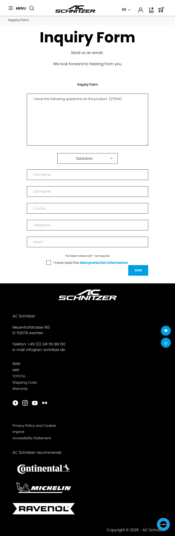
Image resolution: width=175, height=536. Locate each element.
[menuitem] (17, 10)
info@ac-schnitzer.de (45, 349)
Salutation (84, 158)
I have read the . (91, 262)
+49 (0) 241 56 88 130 (46, 344)
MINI (15, 370)
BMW (16, 363)
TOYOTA (18, 376)
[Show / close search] (31, 8)
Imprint (18, 432)
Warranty (20, 388)
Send (138, 270)
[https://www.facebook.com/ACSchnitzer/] (15, 403)
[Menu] (17, 8)
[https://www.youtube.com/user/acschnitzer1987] (35, 403)
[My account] (140, 10)
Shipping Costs (24, 382)
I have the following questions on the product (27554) (87, 120)
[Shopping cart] (161, 11)
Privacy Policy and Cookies (34, 425)
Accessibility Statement (31, 438)
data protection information (103, 262)
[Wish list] (151, 11)
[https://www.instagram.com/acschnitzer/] (25, 403)
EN (124, 9)
